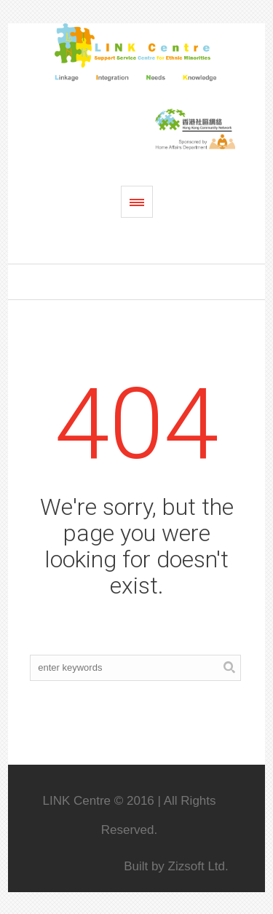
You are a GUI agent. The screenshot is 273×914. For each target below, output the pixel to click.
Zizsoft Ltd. (198, 866)
